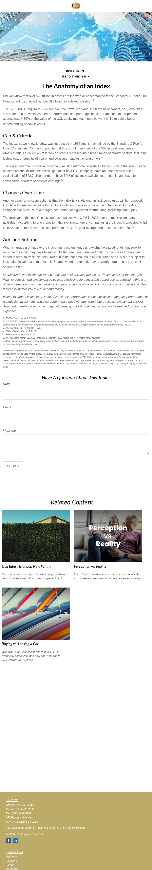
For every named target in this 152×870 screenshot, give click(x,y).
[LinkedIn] (15, 840)
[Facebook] (8, 840)
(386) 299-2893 (24, 809)
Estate (10, 864)
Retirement (12, 856)
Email (7, 407)
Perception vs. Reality (90, 566)
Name (7, 384)
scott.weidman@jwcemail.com (24, 834)
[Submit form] (13, 466)
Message (9, 430)
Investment (12, 860)
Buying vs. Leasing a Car (20, 644)
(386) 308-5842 (23, 805)
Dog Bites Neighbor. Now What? (26, 566)
